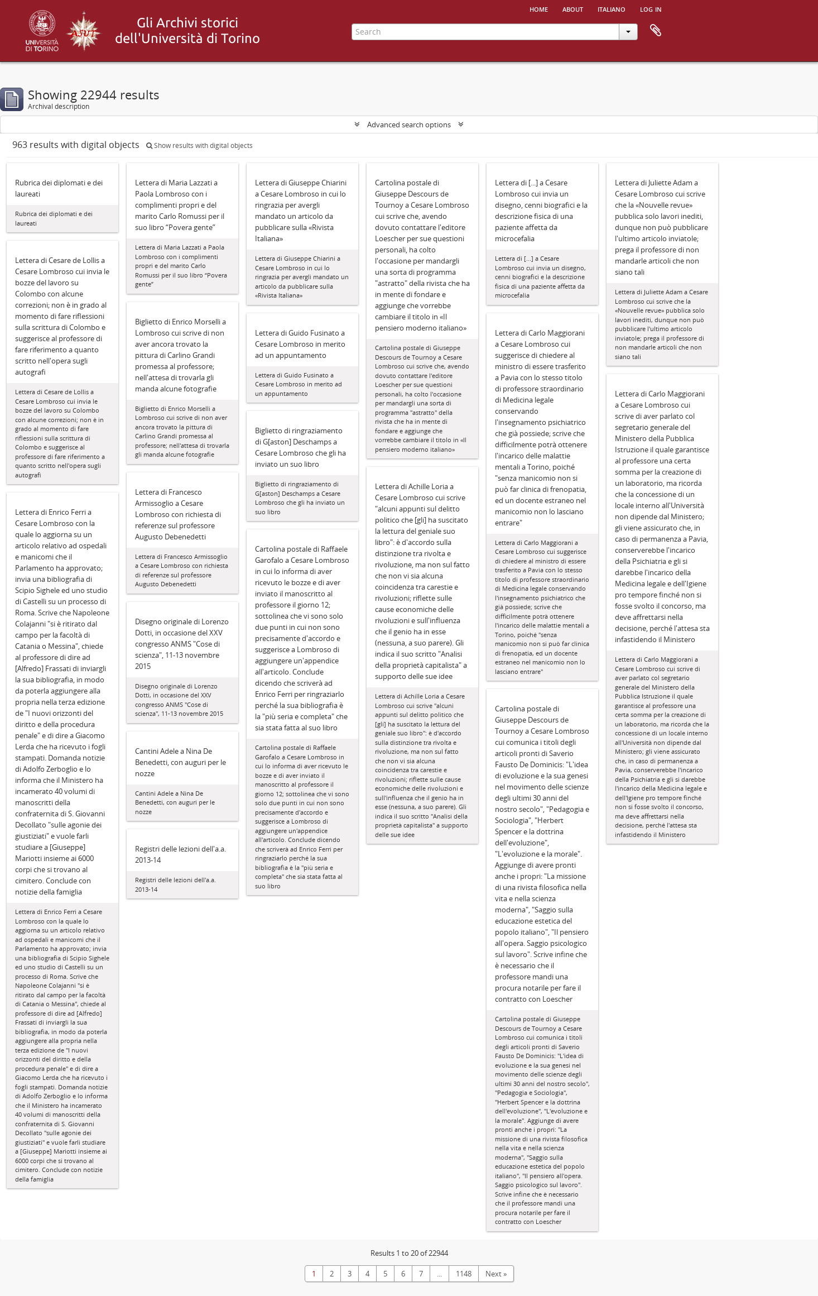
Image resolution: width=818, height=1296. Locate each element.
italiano (611, 8)
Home (539, 8)
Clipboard (656, 31)
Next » (496, 1274)
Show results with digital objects (199, 145)
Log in (651, 8)
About (572, 8)
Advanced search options (409, 124)
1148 (463, 1274)
